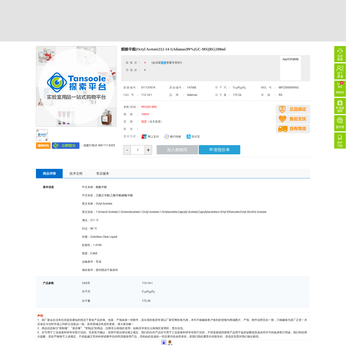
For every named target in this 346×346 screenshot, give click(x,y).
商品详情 (49, 173)
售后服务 (102, 173)
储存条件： (89, 270)
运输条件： (89, 261)
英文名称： (89, 203)
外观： (86, 236)
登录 (163, 62)
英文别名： (89, 212)
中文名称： (89, 187)
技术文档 (76, 173)
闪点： (86, 228)
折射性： (87, 245)
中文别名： (89, 195)
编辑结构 (43, 145)
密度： (86, 253)
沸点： (86, 220)
